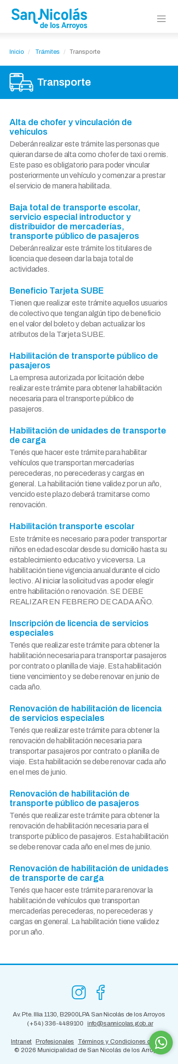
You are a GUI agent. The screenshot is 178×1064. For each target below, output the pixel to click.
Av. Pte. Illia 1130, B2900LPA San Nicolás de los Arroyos (89, 1014)
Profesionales (55, 1041)
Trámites (47, 52)
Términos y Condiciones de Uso (122, 1041)
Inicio (16, 52)
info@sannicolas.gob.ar (120, 1023)
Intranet (21, 1041)
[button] (161, 19)
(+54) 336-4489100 (55, 1023)
